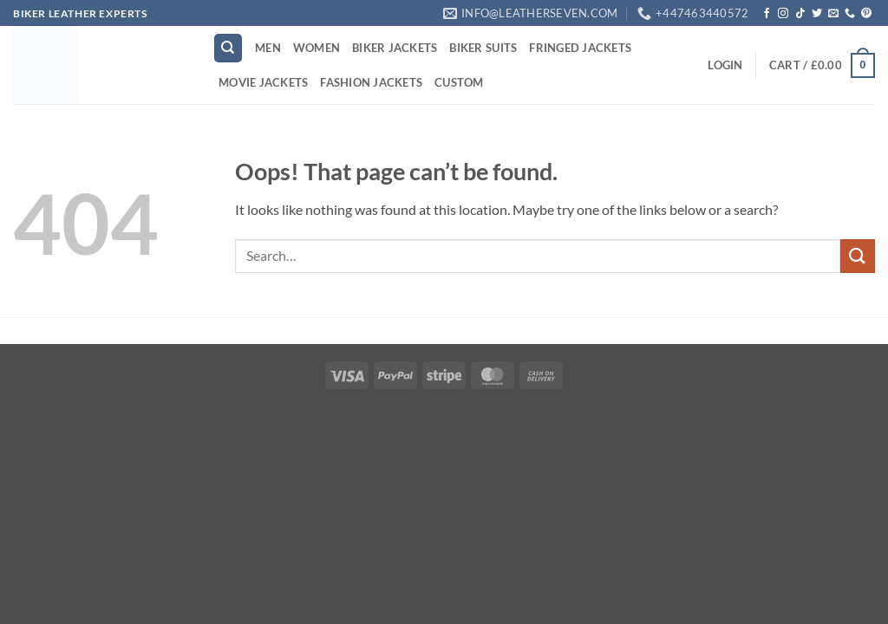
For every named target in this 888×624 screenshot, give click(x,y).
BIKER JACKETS (394, 48)
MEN (268, 48)
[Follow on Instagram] (783, 14)
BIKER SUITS (483, 48)
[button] (725, 65)
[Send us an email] (833, 14)
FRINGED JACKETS (580, 48)
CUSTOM (459, 82)
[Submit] (857, 256)
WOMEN (316, 48)
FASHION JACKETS (371, 82)
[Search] (228, 48)
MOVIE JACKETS (263, 82)
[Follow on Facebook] (766, 14)
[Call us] (850, 14)
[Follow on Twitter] (817, 14)
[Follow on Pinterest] (866, 14)
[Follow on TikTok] (800, 14)
